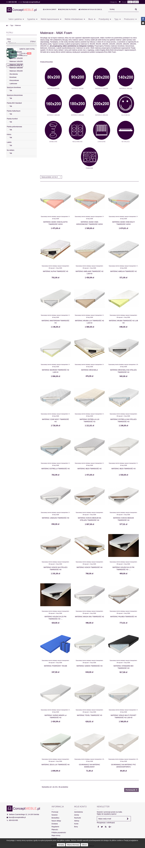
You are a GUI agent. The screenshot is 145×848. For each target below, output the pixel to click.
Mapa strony (56, 835)
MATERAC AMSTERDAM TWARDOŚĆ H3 (55, 322)
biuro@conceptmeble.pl (31, 2)
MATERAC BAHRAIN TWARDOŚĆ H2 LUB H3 (55, 371)
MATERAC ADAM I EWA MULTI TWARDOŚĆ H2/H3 (123, 223)
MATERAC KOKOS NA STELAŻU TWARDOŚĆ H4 (56, 568)
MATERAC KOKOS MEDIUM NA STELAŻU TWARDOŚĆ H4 (89, 519)
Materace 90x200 (77, 88)
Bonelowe (53, 142)
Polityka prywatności (59, 832)
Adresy (76, 821)
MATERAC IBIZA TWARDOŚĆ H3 (123, 469)
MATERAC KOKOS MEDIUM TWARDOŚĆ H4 (123, 519)
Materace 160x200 (53, 115)
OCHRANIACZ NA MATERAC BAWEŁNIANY (89, 766)
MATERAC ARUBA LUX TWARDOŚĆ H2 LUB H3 (89, 322)
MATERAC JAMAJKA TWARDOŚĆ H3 (55, 518)
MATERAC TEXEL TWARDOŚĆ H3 (89, 715)
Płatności (55, 829)
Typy (116, 19)
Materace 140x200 (125, 88)
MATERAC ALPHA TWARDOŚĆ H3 (55, 271)
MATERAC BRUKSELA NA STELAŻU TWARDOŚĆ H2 (123, 371)
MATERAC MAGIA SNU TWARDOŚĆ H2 (89, 616)
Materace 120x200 (101, 88)
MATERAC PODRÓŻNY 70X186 (55, 666)
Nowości (55, 815)
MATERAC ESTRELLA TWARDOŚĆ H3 (55, 469)
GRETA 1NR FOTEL (27, 168)
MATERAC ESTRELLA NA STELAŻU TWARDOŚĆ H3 (123, 420)
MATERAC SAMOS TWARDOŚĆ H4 (89, 666)
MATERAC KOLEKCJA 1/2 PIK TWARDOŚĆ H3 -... (123, 568)
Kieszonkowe (77, 142)
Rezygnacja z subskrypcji (106, 822)
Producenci (129, 19)
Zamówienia (78, 812)
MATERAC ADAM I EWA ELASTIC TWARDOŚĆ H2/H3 (55, 223)
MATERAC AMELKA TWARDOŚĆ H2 (123, 271)
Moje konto (80, 806)
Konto (76, 824)
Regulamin (55, 827)
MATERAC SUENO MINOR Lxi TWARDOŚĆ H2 (55, 716)
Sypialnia (31, 19)
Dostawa (55, 824)
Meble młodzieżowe (74, 19)
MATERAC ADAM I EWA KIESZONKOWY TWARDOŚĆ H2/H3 (89, 223)
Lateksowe (101, 142)
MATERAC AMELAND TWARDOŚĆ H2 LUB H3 (89, 272)
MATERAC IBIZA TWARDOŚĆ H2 (89, 469)
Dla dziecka (125, 115)
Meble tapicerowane (50, 19)
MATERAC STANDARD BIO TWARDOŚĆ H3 (123, 667)
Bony (76, 827)
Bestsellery (55, 818)
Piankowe (89, 168)
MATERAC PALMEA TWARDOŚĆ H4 (123, 616)
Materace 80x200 (53, 88)
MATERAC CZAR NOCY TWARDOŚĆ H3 (55, 420)
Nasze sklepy (56, 821)
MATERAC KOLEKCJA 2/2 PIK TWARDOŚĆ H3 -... (55, 618)
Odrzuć (84, 845)
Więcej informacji (73, 845)
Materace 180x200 (77, 115)
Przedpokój (104, 19)
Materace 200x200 (101, 115)
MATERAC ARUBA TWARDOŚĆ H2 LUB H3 (123, 322)
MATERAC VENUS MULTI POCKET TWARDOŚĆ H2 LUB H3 (123, 716)
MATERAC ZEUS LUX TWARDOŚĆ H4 (55, 764)
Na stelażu (126, 142)
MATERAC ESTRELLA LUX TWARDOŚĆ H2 (89, 420)
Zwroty (76, 815)
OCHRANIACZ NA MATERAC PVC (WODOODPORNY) (123, 766)
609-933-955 (12, 2)
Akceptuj (61, 845)
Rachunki (77, 818)
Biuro (90, 19)
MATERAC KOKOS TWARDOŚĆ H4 (89, 567)
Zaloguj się (113, 2)
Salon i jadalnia (15, 19)
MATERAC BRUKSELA (89, 370)
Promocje (11, 162)
